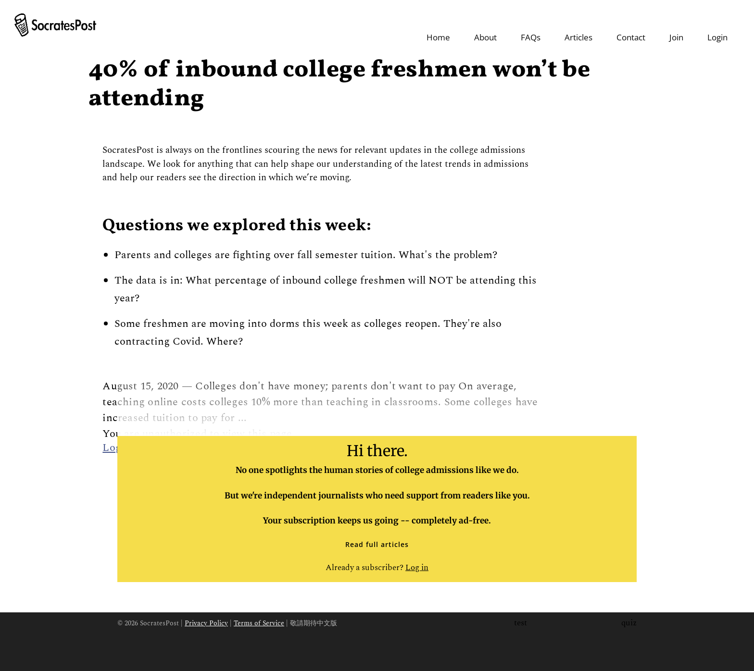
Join (676, 26)
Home (438, 26)
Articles (578, 26)
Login (717, 26)
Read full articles (377, 541)
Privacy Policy (206, 620)
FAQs (530, 26)
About (485, 26)
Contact (630, 26)
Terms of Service (259, 620)
